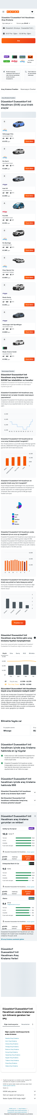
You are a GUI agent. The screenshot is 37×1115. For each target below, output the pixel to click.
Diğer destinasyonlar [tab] (11, 1024)
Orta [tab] (11, 653)
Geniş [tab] (18, 653)
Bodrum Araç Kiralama (12, 1049)
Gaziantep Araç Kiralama (12, 1055)
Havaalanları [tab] (25, 1024)
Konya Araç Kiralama (11, 1052)
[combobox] (7, 23)
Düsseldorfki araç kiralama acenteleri (17, 1112)
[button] (3, 12)
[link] (19, 622)
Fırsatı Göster (29, 141)
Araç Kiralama (22, 1108)
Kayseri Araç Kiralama (11, 1058)
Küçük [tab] (5, 653)
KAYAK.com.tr (12, 1108)
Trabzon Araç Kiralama (12, 1060)
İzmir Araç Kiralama (11, 1041)
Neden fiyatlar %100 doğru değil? (19, 1098)
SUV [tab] (24, 653)
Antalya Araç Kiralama (11, 1046)
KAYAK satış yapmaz (19, 1091)
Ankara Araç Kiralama (11, 1044)
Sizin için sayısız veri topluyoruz (19, 1095)
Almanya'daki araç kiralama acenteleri (17, 1110)
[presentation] (35, 816)
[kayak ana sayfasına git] (13, 12)
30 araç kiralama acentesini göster (12, 939)
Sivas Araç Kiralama (11, 1063)
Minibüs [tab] (32, 653)
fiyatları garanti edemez (9, 1085)
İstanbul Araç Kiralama (12, 1038)
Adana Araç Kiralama (11, 1066)
